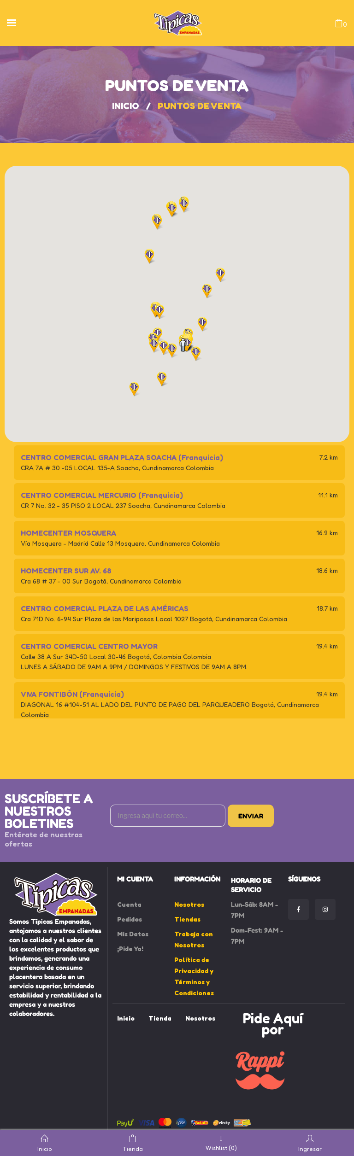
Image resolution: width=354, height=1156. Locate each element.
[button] (172, 350)
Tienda (133, 1143)
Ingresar (310, 1143)
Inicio (125, 105)
